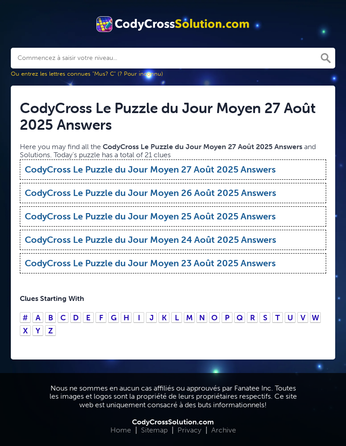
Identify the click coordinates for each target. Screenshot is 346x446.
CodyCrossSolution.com (173, 422)
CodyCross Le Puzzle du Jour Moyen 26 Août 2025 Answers (150, 192)
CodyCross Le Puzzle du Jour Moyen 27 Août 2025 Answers (150, 169)
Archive (223, 430)
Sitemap (154, 430)
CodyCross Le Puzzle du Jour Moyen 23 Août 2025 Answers (150, 263)
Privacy (189, 430)
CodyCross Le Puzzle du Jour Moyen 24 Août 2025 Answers (150, 239)
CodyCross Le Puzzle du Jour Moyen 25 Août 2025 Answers (150, 216)
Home (120, 430)
